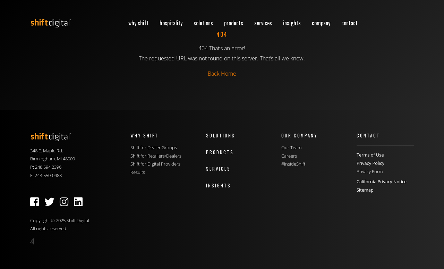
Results (137, 172)
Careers (289, 156)
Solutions (203, 23)
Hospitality (171, 23)
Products (233, 23)
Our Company (299, 135)
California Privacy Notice (382, 181)
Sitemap (365, 190)
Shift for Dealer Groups (153, 147)
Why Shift (138, 23)
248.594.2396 (48, 167)
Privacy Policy (370, 163)
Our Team (291, 147)
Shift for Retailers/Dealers (155, 156)
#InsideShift (293, 164)
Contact (349, 23)
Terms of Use (370, 155)
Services (263, 23)
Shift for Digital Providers (155, 164)
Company (321, 23)
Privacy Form (370, 171)
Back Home (222, 73)
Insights (292, 23)
